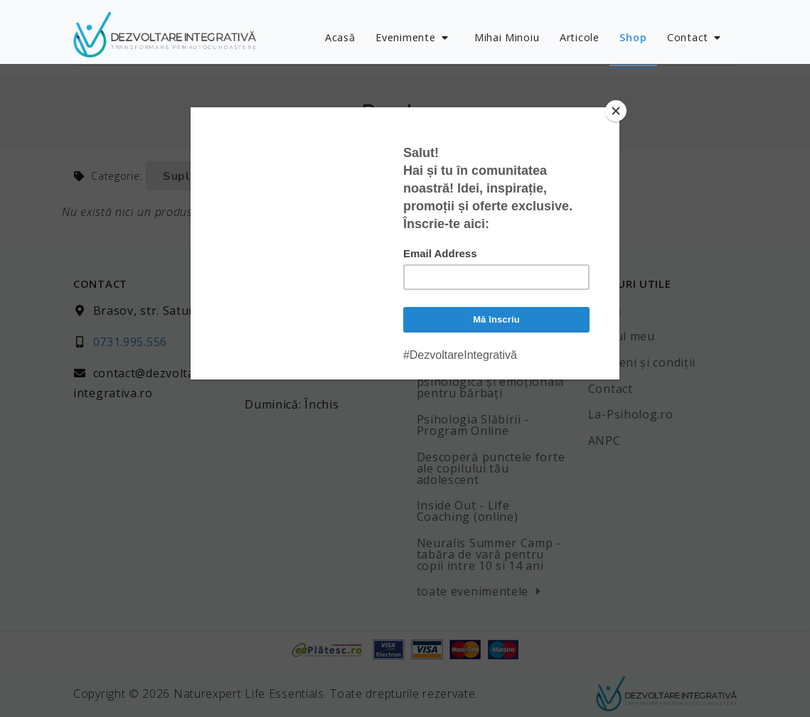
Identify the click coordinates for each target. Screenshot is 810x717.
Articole (579, 37)
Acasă (340, 37)
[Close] (616, 111)
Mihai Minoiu (506, 37)
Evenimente (413, 37)
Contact (695, 37)
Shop (632, 37)
